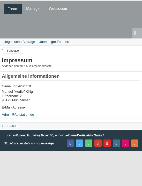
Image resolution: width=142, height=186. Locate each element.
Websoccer (58, 8)
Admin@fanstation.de (18, 115)
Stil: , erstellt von (29, 143)
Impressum (10, 126)
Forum (13, 9)
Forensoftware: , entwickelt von (54, 135)
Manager (33, 8)
